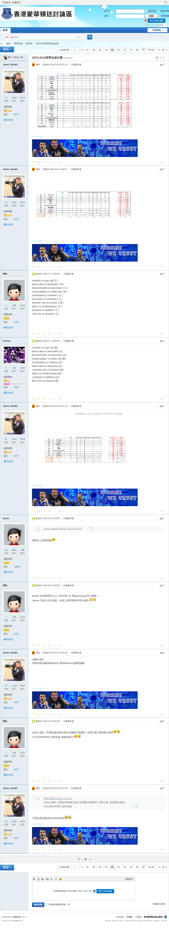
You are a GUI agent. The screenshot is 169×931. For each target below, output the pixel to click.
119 (6, 550)
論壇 (5, 30)
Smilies (60, 879)
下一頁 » (85, 859)
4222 (22, 305)
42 (118, 50)
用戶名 (107, 11)
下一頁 (161, 50)
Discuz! (17, 917)
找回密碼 (165, 11)
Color (38, 879)
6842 (14, 550)
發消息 (10, 120)
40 (106, 50)
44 (131, 50)
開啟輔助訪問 (162, 2)
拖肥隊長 (8, 377)
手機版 (129, 917)
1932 (14, 98)
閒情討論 (18, 43)
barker (6, 518)
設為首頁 (6, 2)
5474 (22, 98)
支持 (49, 162)
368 (14, 305)
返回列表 (65, 50)
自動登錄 (150, 11)
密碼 (106, 16)
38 (93, 50)
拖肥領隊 (8, 107)
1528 (22, 368)
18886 (17, 566)
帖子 (79, 37)
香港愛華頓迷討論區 (1, 43)
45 (137, 50)
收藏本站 (16, 2)
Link (47, 879)
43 (125, 50)
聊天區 (29, 43)
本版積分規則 (159, 904)
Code (56, 879)
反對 (60, 162)
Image (43, 879)
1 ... (75, 50)
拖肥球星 (8, 314)
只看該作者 (76, 64)
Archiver (120, 917)
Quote (51, 879)
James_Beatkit (20, 57)
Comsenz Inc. (17, 921)
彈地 (5, 274)
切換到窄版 (165, 2)
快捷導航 (156, 30)
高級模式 (129, 879)
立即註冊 (165, 16)
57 (6, 98)
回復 (38, 162)
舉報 (162, 162)
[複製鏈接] (68, 58)
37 (87, 50)
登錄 (79, 891)
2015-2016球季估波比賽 (47, 43)
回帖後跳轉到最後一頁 (57, 904)
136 (14, 368)
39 (100, 50)
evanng (6, 341)
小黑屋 (138, 917)
